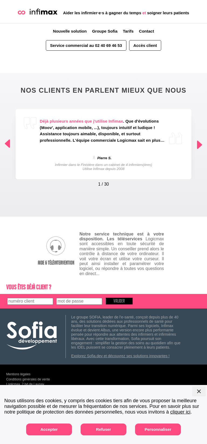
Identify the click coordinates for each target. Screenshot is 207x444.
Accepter (49, 429)
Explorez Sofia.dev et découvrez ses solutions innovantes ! (120, 356)
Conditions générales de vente (28, 379)
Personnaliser (157, 429)
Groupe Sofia (105, 31)
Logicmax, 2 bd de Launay (25, 384)
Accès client (145, 45)
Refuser (103, 429)
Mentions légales (18, 374)
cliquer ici (180, 412)
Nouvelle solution (70, 31)
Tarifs (128, 31)
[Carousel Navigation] (104, 183)
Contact (146, 31)
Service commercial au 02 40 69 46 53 (86, 45)
